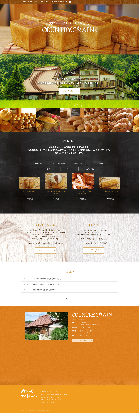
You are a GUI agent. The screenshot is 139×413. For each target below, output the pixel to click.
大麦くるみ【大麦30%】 (29, 191)
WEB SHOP (39, 2)
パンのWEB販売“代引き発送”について (46, 284)
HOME (24, 2)
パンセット (38, 163)
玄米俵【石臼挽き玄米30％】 (109, 191)
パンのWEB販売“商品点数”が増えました (47, 279)
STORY (30, 2)
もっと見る (69, 298)
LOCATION (55, 2)
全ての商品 (90, 169)
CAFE (47, 2)
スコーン (69, 169)
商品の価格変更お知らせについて (44, 290)
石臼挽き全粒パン (59, 163)
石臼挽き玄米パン (80, 163)
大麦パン (100, 163)
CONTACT (64, 2)
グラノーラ (49, 169)
